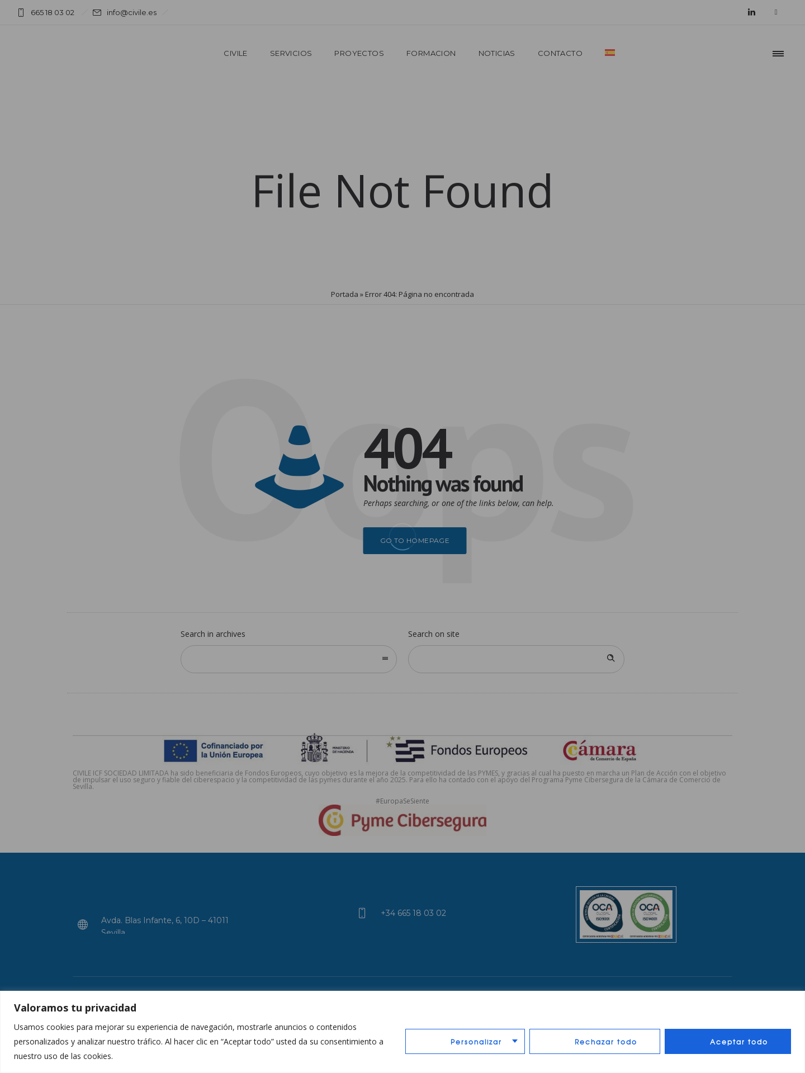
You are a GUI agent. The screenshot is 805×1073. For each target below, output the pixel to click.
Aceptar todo (739, 1042)
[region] (402, 1032)
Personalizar (476, 1042)
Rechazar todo (606, 1042)
